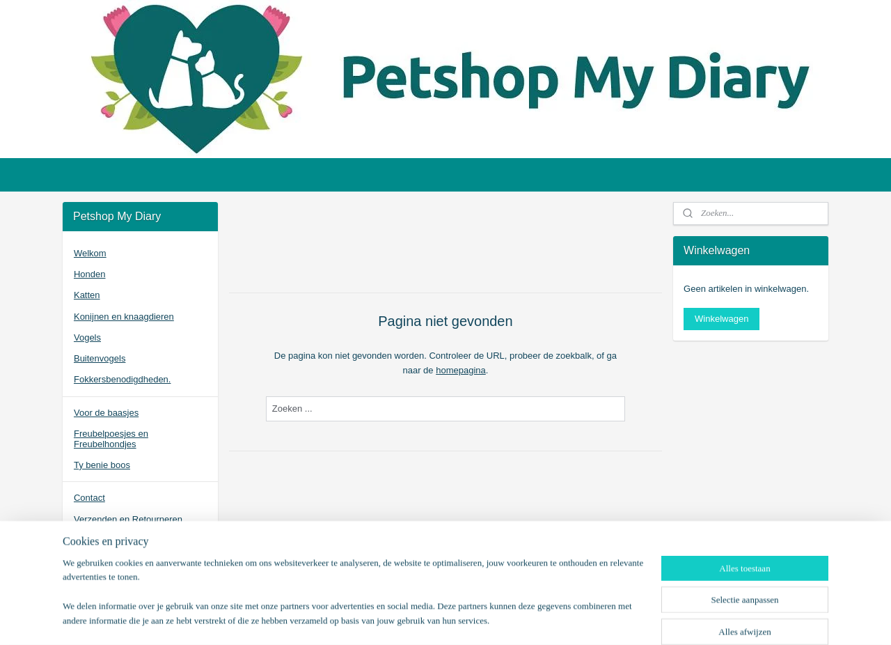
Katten (87, 295)
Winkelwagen (721, 318)
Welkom (90, 253)
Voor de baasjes (106, 412)
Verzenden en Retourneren (128, 519)
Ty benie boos (102, 465)
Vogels (87, 337)
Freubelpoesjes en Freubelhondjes (111, 438)
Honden (90, 274)
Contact (89, 497)
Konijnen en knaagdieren (124, 316)
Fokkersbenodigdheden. (122, 379)
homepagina (461, 370)
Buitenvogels (99, 358)
